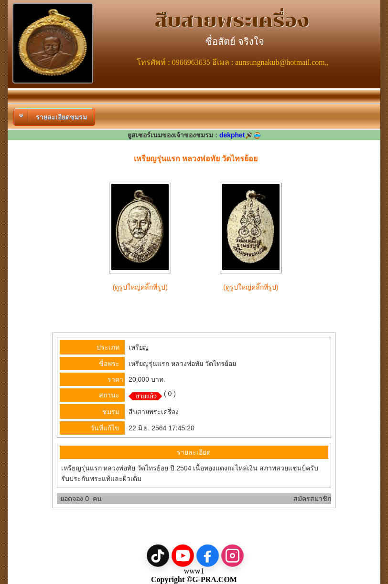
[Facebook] (207, 555)
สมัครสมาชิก (312, 498)
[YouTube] (183, 555)
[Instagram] (232, 555)
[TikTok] (158, 555)
